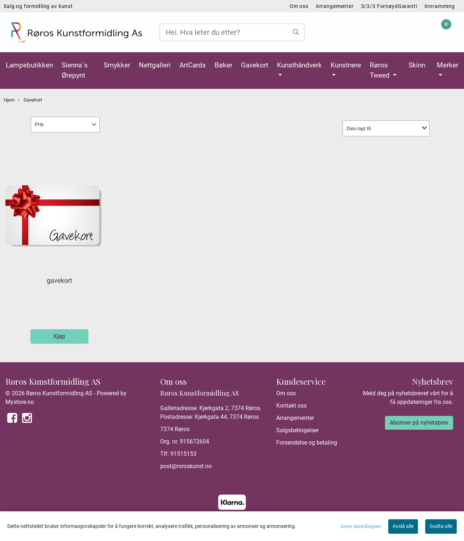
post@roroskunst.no (186, 466)
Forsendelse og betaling (306, 442)
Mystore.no (19, 401)
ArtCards (192, 65)
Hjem (9, 100)
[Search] (232, 32)
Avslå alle (403, 526)
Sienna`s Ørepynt (75, 70)
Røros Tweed (381, 70)
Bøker (223, 65)
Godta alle (441, 526)
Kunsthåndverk (299, 65)
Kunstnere (346, 65)
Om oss (299, 6)
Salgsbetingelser (297, 430)
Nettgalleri (155, 65)
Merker (447, 65)
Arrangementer (335, 6)
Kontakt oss (291, 405)
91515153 (183, 453)
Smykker (117, 65)
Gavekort (254, 65)
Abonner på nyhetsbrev (419, 422)
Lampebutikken (29, 65)
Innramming (439, 6)
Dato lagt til (359, 128)
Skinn (417, 65)
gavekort (59, 280)
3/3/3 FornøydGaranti (389, 6)
